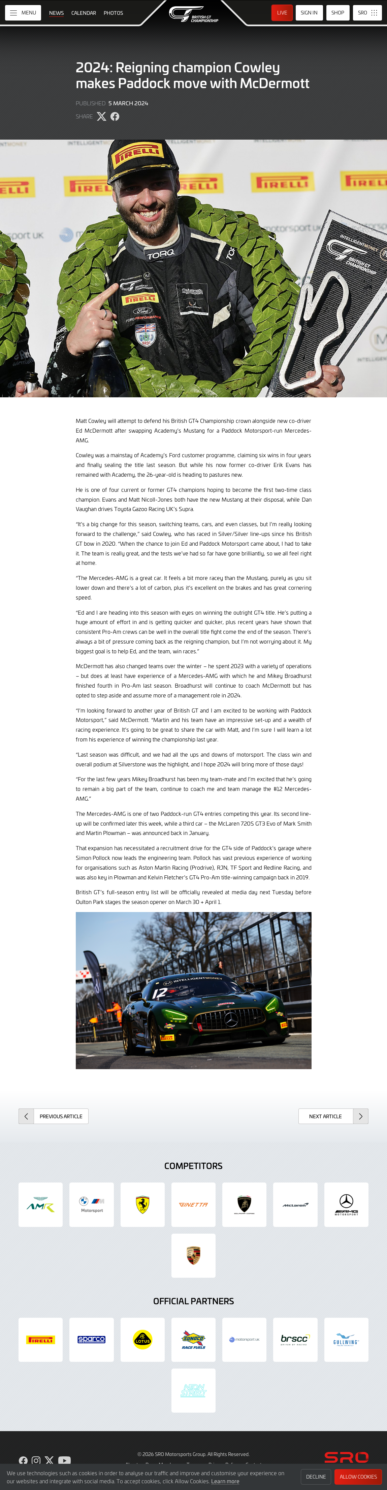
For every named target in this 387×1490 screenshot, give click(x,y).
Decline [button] (316, 1477)
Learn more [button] (225, 1481)
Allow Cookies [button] (358, 1477)
